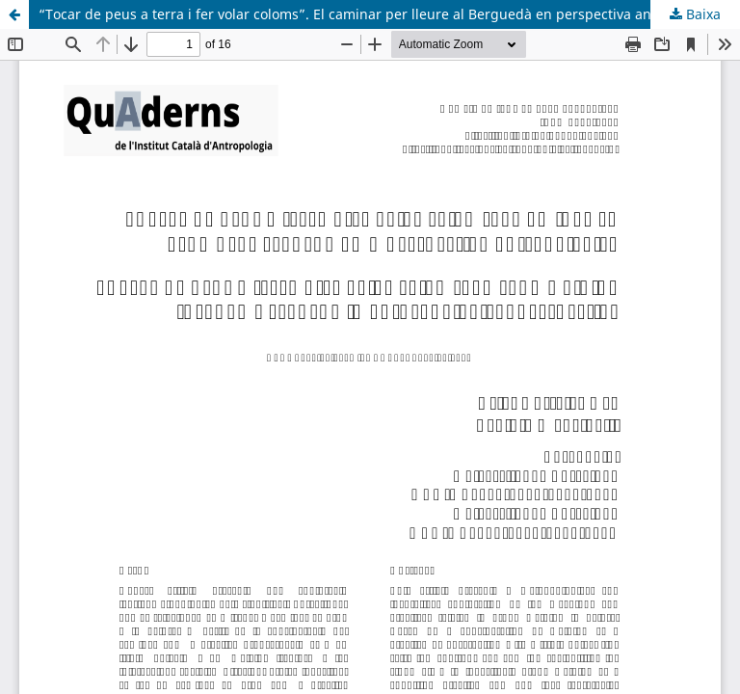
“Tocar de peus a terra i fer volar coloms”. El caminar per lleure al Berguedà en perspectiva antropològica (382, 14)
